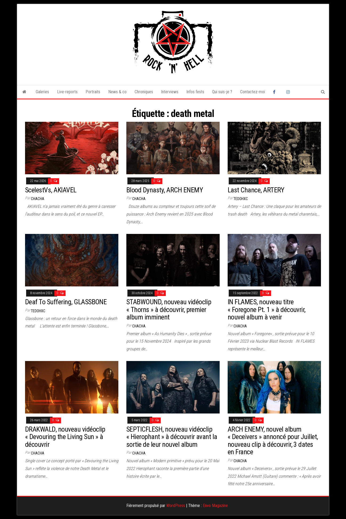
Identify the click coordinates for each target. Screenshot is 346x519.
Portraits (93, 91)
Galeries (42, 91)
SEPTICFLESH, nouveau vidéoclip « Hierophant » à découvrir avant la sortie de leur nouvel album (171, 436)
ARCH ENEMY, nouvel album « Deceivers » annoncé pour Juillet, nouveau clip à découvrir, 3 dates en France (273, 440)
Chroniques (144, 91)
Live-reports (67, 91)
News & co (117, 91)
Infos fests (195, 91)
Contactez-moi (252, 91)
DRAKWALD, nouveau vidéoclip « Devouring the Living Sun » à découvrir (65, 436)
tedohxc (241, 199)
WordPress (175, 505)
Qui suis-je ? (222, 91)
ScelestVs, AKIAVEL (51, 190)
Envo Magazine (215, 505)
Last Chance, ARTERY (256, 190)
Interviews (169, 91)
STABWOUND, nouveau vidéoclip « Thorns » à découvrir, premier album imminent (168, 309)
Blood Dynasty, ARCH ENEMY (164, 190)
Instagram (289, 92)
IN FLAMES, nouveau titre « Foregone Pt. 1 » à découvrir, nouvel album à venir (266, 309)
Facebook (275, 92)
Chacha (37, 199)
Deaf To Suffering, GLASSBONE (66, 302)
